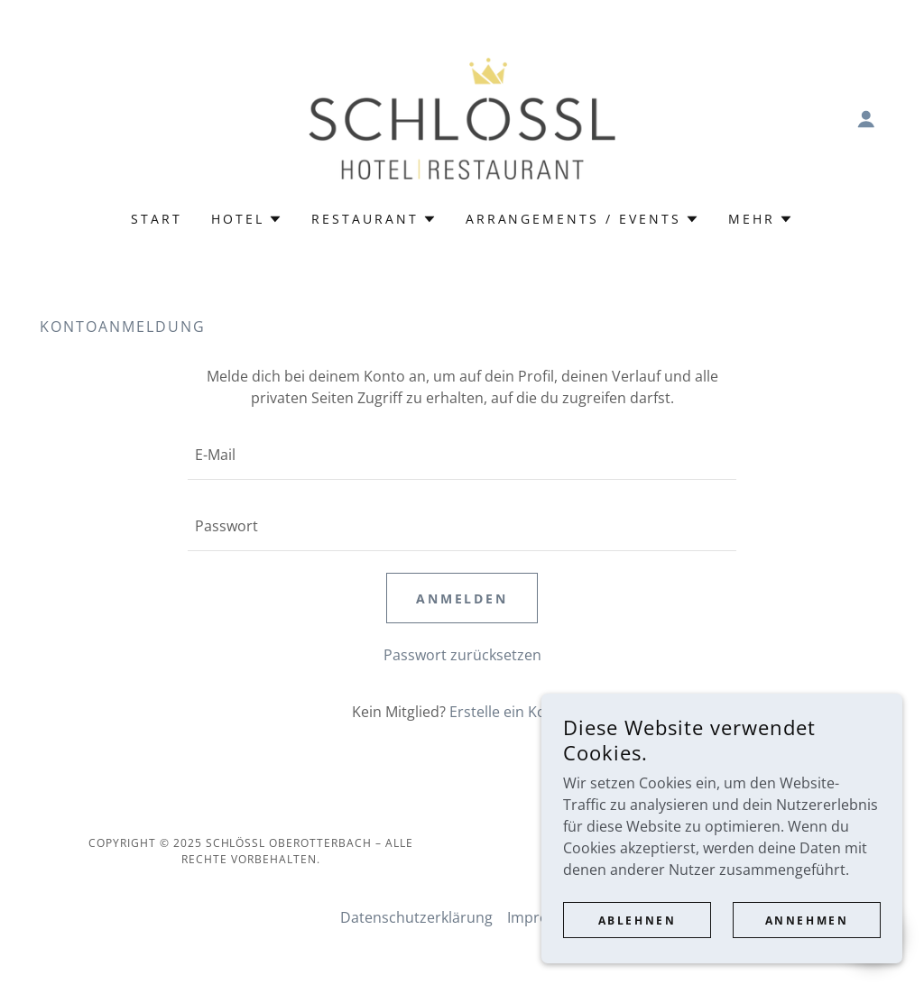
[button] (866, 119)
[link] (462, 117)
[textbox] (462, 455)
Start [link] (156, 218)
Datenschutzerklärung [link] (416, 917)
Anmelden (462, 598)
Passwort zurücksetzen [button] (462, 655)
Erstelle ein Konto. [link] (511, 712)
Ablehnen (637, 945)
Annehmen (807, 945)
